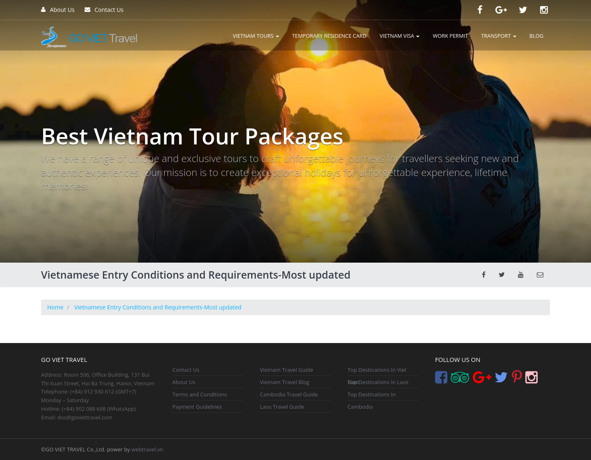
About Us (58, 10)
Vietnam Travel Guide (286, 369)
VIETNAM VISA (400, 35)
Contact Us (104, 10)
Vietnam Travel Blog (284, 382)
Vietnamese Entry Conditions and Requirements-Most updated (158, 307)
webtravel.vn (147, 449)
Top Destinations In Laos (378, 382)
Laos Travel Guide (282, 406)
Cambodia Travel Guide (289, 394)
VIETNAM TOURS (256, 35)
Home (55, 307)
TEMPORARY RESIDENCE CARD (329, 35)
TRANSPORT (498, 35)
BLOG (536, 35)
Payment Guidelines (197, 406)
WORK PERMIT (450, 35)
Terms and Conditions (199, 394)
